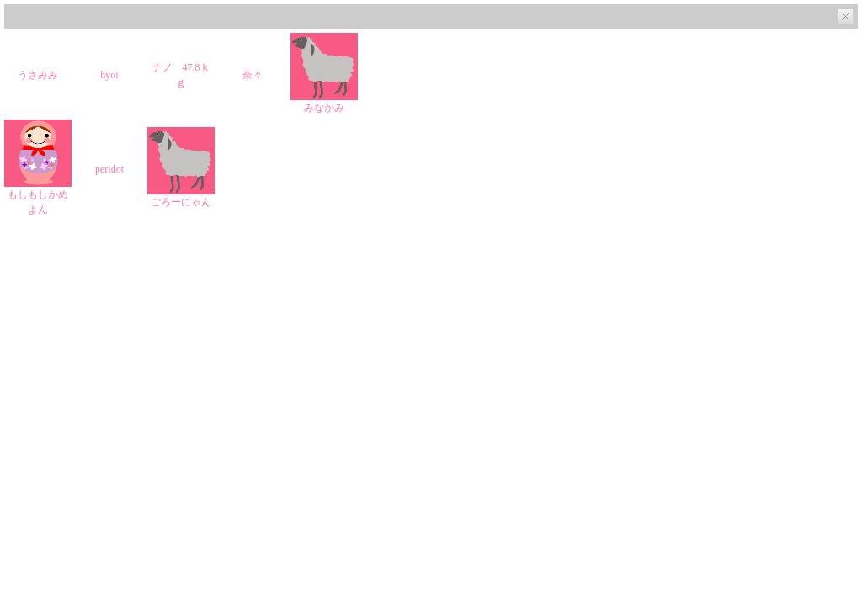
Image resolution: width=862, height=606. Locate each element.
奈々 (252, 75)
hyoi (109, 75)
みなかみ (324, 108)
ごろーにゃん (181, 202)
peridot (109, 169)
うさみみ (38, 75)
